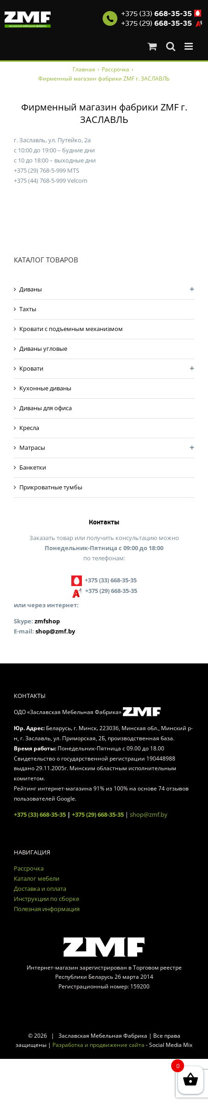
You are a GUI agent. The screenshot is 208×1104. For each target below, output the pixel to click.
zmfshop (47, 621)
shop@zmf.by (55, 631)
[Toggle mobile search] (170, 46)
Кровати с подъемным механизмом (71, 329)
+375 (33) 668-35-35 (40, 814)
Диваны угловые (43, 348)
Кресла (29, 428)
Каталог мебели (36, 878)
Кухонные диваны (45, 388)
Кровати (31, 368)
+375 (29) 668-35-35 (98, 814)
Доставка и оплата (40, 888)
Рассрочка (29, 868)
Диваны (30, 289)
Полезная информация (47, 909)
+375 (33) (156, 13)
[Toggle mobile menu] (189, 46)
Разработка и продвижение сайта (98, 1045)
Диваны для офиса (45, 408)
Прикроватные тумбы (50, 487)
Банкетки (32, 467)
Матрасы (32, 447)
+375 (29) (156, 23)
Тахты (27, 309)
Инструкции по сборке (46, 899)
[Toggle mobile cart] (152, 46)
